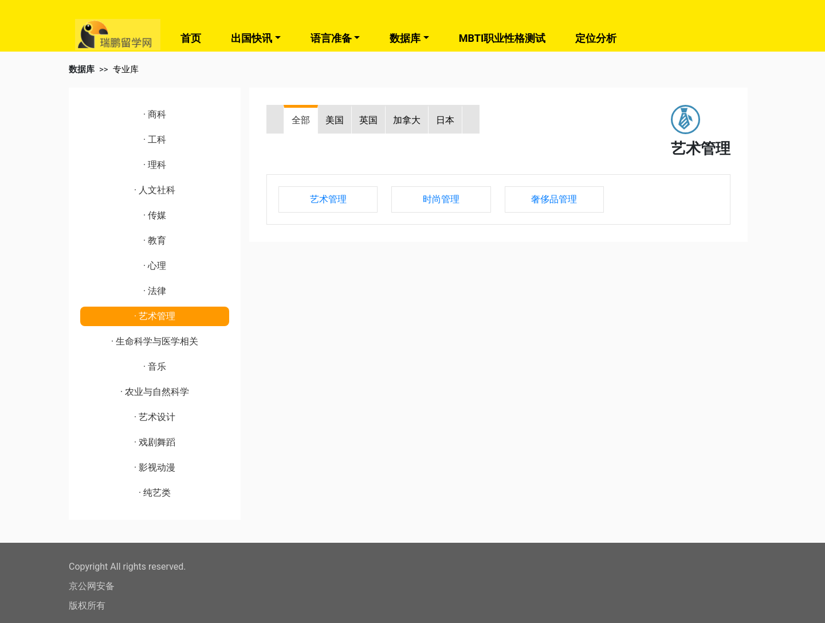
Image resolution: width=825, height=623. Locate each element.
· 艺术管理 (154, 316)
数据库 (405, 38)
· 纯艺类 (155, 492)
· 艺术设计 (154, 417)
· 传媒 (154, 215)
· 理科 (154, 164)
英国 (368, 120)
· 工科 (154, 139)
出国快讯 (251, 38)
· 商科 (154, 114)
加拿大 (407, 120)
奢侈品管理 (554, 199)
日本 (445, 120)
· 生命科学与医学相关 (154, 341)
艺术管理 (328, 199)
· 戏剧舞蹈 (154, 442)
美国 (334, 120)
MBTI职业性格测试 (502, 38)
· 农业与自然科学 (154, 391)
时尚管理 (441, 199)
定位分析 (595, 38)
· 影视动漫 (154, 467)
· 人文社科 (154, 190)
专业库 (126, 69)
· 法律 (154, 290)
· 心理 (154, 265)
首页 (190, 38)
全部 (301, 120)
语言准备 (331, 38)
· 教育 (154, 240)
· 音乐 (154, 366)
